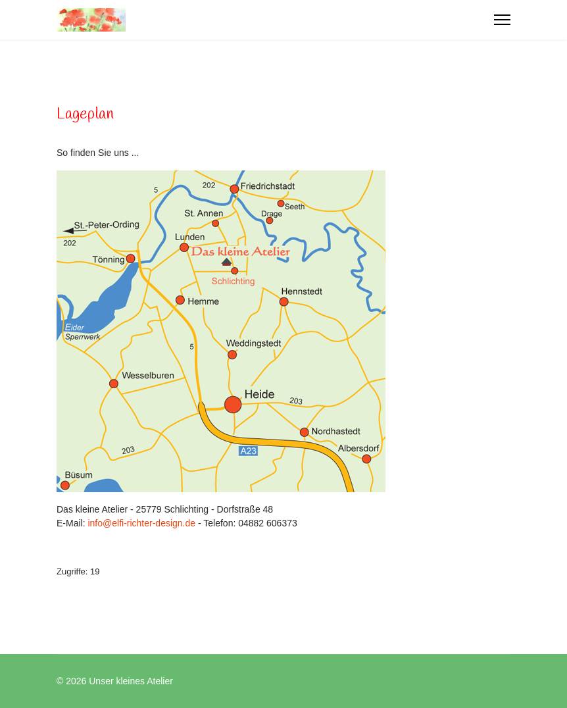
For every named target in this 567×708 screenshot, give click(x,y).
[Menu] (502, 19)
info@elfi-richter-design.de (141, 523)
